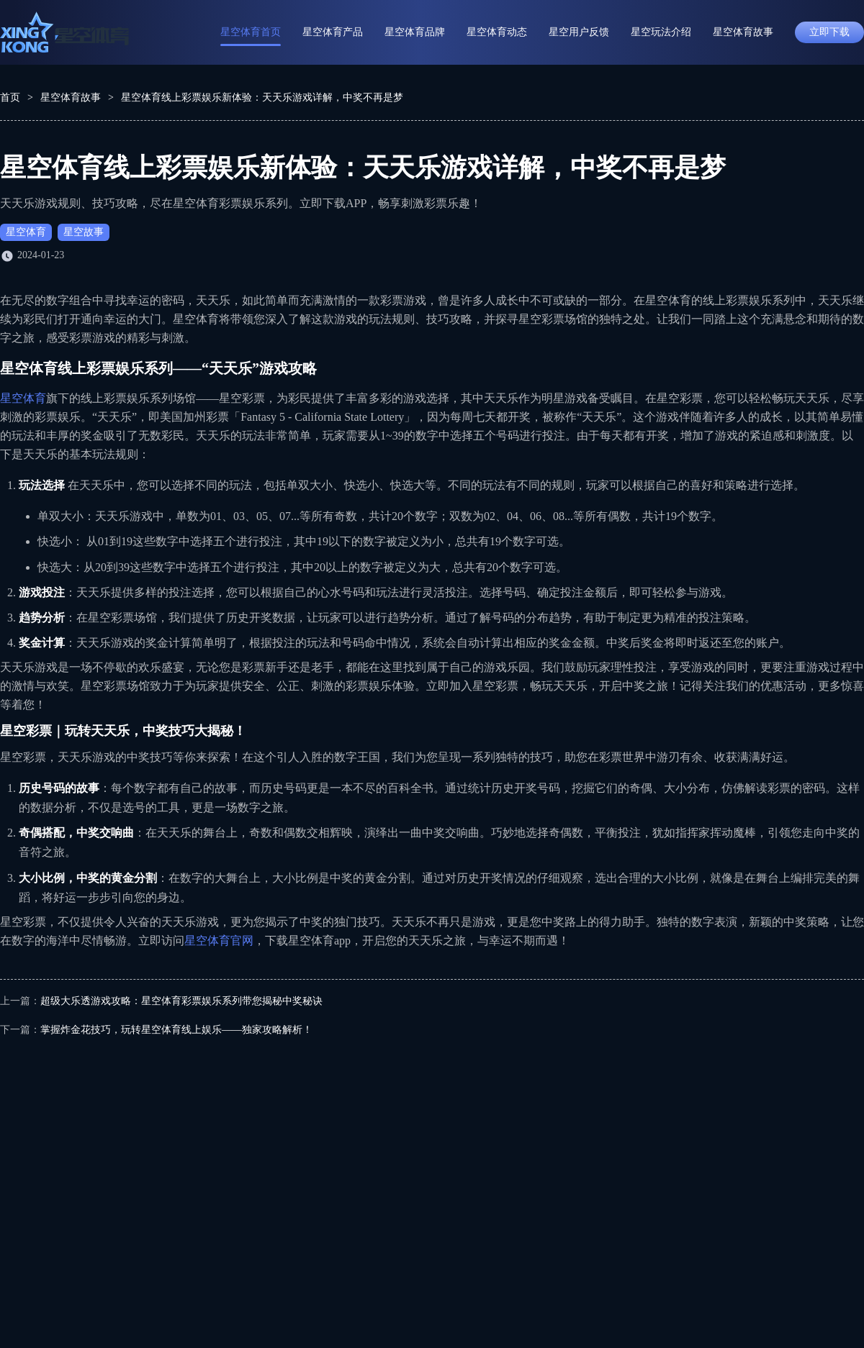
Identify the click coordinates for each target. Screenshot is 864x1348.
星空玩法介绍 (661, 32)
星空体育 (26, 232)
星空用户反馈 (579, 32)
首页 (10, 97)
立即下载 (829, 32)
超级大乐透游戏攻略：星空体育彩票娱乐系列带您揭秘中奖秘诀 (181, 1001)
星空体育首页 (250, 32)
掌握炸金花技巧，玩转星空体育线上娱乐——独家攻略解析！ (176, 1029)
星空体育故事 (743, 32)
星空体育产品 (332, 32)
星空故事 (83, 232)
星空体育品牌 (414, 32)
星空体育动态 (497, 32)
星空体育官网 (218, 940)
